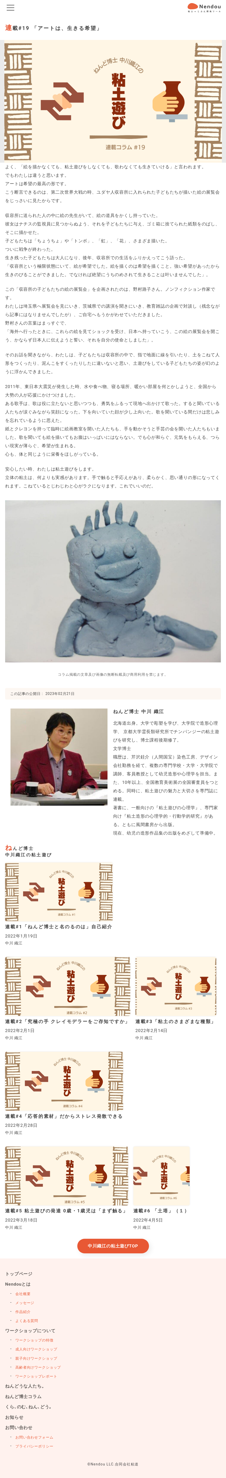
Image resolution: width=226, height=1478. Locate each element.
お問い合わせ (19, 1427)
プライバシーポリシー (34, 1446)
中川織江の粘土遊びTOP (113, 1245)
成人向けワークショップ (36, 1349)
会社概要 (22, 1294)
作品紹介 (22, 1312)
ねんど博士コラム (23, 1396)
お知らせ (14, 1417)
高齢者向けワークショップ (38, 1367)
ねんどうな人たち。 (25, 1386)
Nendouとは (18, 1284)
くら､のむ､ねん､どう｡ (28, 1406)
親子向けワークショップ (36, 1358)
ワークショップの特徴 (34, 1340)
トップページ (19, 1273)
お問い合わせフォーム (34, 1437)
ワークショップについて (30, 1330)
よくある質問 (26, 1321)
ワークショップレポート (36, 1376)
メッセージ (24, 1303)
